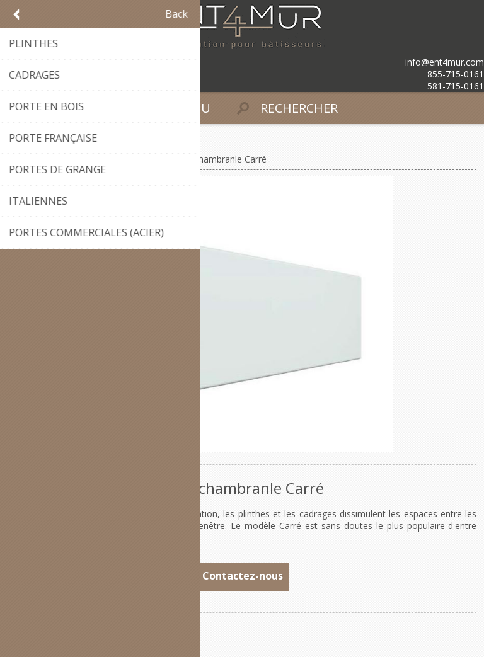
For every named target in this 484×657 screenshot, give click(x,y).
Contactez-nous (242, 576)
